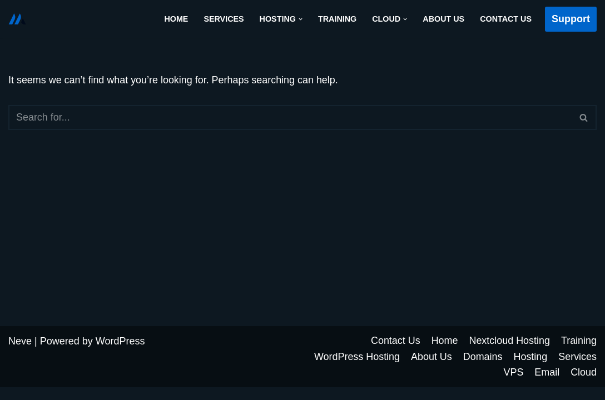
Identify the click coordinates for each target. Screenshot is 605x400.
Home (175, 18)
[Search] (290, 117)
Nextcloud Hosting (509, 353)
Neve (20, 353)
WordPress (120, 353)
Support (571, 18)
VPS (513, 385)
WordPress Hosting (356, 368)
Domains (482, 368)
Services (222, 18)
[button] (299, 19)
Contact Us (506, 18)
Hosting (530, 368)
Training (337, 18)
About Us (443, 18)
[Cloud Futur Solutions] (17, 19)
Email (546, 385)
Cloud (584, 385)
